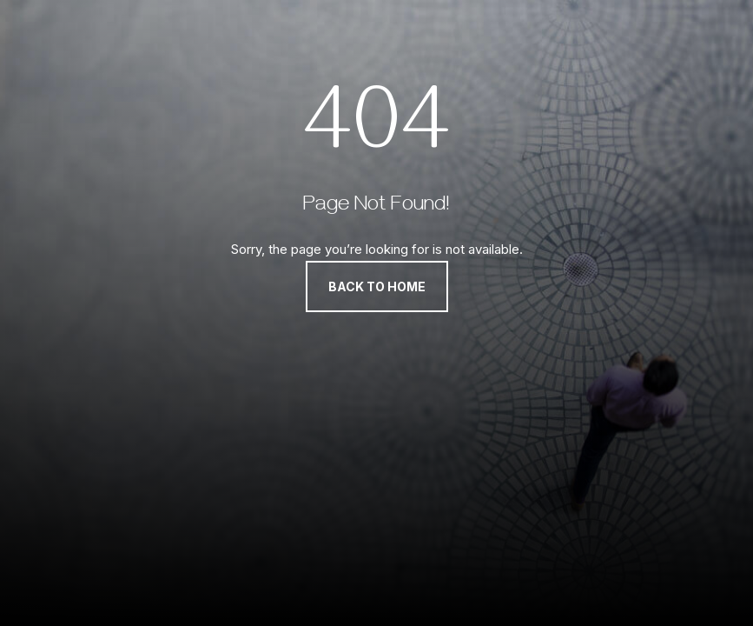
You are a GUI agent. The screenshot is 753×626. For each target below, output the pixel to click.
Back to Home (377, 286)
